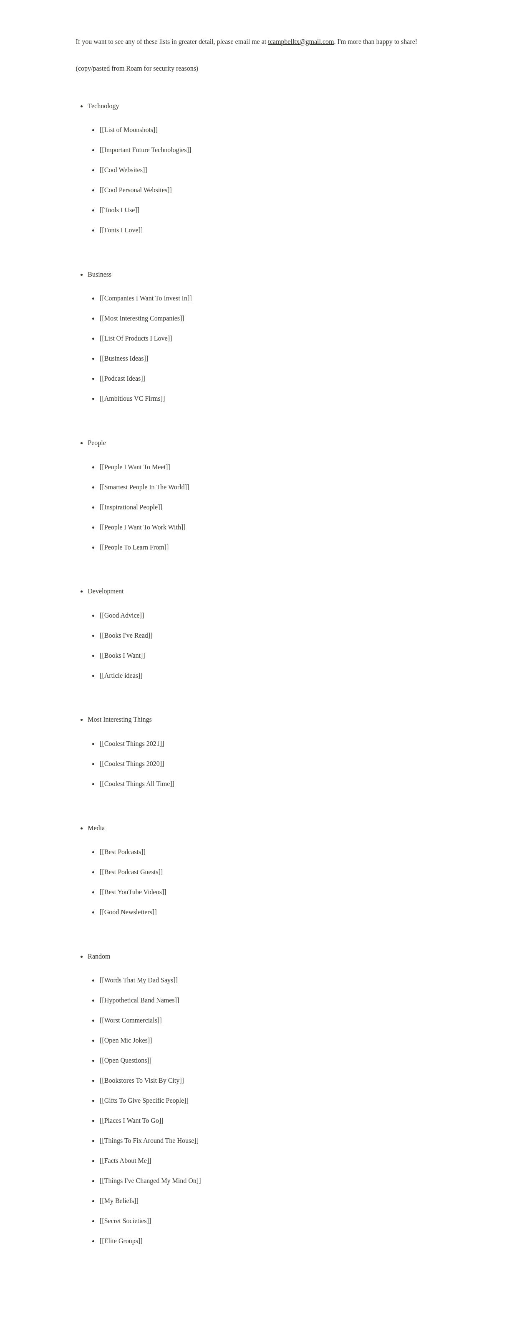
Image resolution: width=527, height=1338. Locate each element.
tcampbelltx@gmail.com (301, 41)
